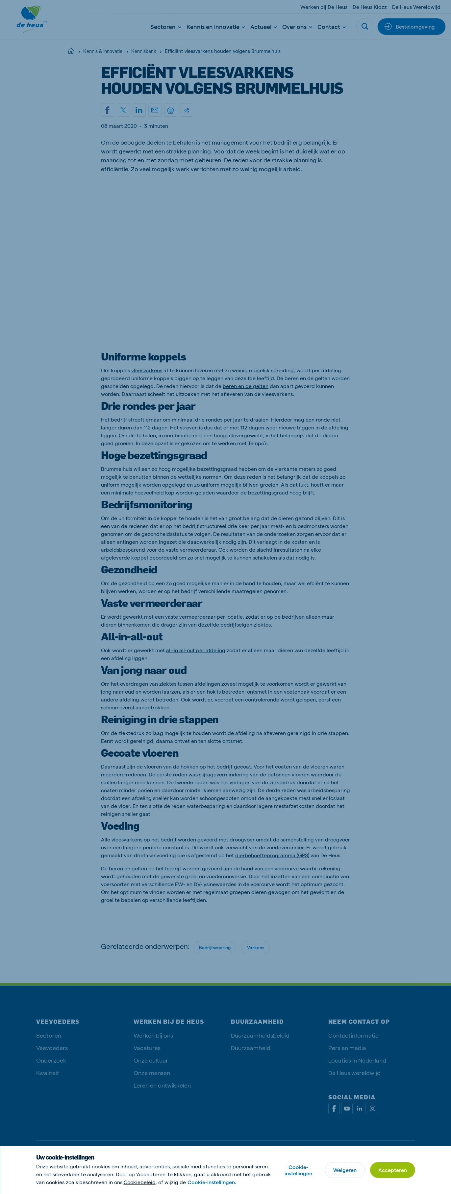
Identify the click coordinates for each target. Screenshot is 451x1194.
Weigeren (345, 1170)
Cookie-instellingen (298, 1170)
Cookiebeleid (140, 1182)
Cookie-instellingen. (212, 1182)
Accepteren (392, 1170)
